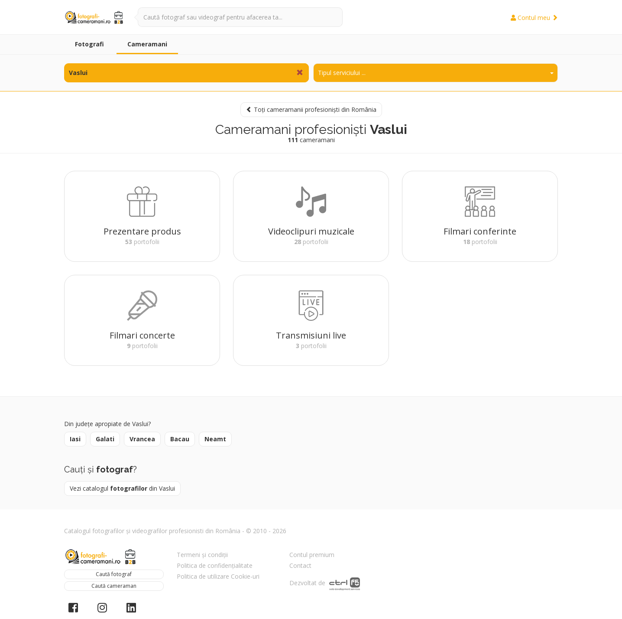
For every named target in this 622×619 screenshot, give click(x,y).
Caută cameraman (113, 586)
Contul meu (534, 17)
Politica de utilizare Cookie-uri (218, 576)
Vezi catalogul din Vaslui (122, 488)
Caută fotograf (114, 574)
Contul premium (311, 555)
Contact (300, 565)
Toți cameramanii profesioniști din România (311, 109)
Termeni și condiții (202, 555)
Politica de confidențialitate (215, 565)
